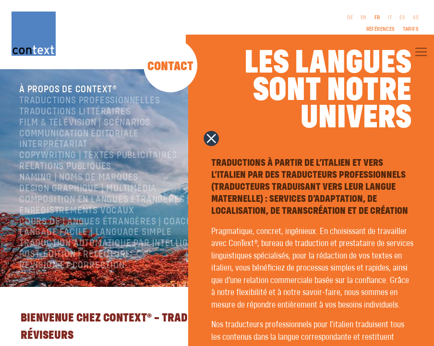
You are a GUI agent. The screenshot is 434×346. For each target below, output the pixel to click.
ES (402, 18)
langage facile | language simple (95, 232)
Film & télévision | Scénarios (84, 123)
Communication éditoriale (79, 134)
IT (390, 18)
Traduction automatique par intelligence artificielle (143, 243)
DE (350, 18)
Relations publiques (65, 166)
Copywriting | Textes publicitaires (98, 155)
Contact (170, 67)
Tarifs (411, 29)
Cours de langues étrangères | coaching (112, 222)
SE (416, 18)
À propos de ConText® (68, 90)
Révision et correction (72, 265)
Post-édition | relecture (75, 254)
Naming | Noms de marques (78, 178)
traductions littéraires (75, 112)
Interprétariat (53, 144)
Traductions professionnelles (89, 101)
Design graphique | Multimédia (88, 189)
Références (380, 29)
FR (377, 18)
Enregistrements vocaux (76, 211)
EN (364, 18)
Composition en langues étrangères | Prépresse (129, 200)
